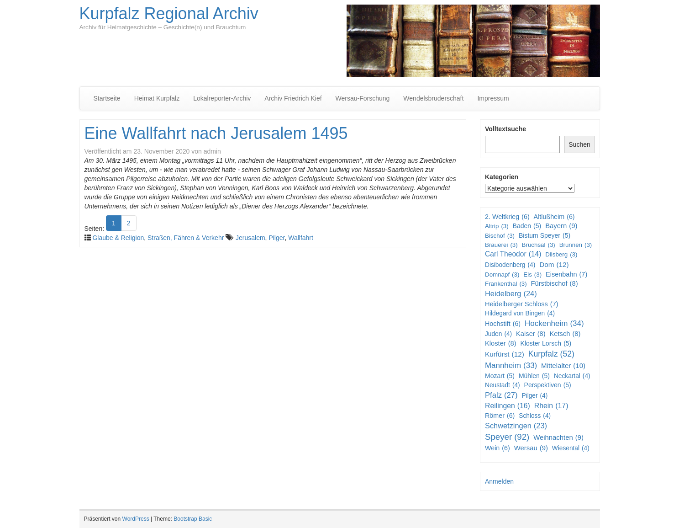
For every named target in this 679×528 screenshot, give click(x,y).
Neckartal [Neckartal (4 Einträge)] (572, 376)
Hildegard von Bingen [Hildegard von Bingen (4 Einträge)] (520, 313)
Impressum (493, 98)
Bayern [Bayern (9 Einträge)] (561, 226)
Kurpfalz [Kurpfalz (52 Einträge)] (551, 354)
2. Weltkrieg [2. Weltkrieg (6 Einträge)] (507, 216)
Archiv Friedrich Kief (292, 98)
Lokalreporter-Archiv (222, 98)
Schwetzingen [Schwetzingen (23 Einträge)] (516, 426)
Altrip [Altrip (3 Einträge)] (497, 226)
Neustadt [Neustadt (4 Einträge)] (502, 385)
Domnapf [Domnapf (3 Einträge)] (502, 274)
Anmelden (499, 481)
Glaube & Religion (118, 237)
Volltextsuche (505, 129)
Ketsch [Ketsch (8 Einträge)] (565, 334)
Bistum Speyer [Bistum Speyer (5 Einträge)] (544, 235)
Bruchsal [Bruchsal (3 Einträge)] (538, 244)
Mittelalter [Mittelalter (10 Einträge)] (563, 365)
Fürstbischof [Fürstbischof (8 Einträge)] (554, 283)
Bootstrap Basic (193, 519)
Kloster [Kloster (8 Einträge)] (500, 343)
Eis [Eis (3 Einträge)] (532, 274)
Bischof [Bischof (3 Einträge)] (500, 235)
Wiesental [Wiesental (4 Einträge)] (571, 448)
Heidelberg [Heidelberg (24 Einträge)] (511, 293)
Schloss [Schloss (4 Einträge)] (535, 416)
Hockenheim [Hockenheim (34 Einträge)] (554, 323)
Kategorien (501, 177)
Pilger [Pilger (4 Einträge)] (534, 395)
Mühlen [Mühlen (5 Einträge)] (534, 375)
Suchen (579, 144)
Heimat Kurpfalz (157, 98)
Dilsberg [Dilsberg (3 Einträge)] (561, 254)
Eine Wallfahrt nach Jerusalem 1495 (216, 133)
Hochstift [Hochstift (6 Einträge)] (503, 323)
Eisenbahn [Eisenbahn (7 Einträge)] (566, 274)
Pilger (276, 237)
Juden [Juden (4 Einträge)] (498, 334)
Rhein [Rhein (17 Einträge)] (551, 406)
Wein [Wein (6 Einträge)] (497, 448)
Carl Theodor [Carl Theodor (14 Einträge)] (513, 254)
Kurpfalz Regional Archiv (168, 13)
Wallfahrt (300, 237)
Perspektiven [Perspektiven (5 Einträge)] (547, 384)
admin (212, 151)
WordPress (135, 519)
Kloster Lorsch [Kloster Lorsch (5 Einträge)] (546, 343)
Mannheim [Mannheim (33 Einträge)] (511, 365)
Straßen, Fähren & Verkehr (185, 237)
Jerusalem (250, 237)
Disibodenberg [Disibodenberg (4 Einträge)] (510, 265)
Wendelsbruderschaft (433, 98)
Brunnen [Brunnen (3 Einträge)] (575, 244)
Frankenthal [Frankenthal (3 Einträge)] (506, 283)
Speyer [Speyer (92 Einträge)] (507, 437)
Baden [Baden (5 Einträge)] (527, 225)
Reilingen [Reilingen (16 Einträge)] (507, 406)
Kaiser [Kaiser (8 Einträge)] (531, 334)
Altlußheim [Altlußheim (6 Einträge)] (554, 216)
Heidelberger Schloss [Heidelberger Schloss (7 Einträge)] (521, 304)
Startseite (107, 98)
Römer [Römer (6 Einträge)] (500, 415)
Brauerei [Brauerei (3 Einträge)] (501, 244)
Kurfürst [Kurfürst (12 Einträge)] (504, 354)
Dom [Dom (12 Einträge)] (554, 265)
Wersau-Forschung (363, 98)
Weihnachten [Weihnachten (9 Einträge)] (558, 438)
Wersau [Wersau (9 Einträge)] (531, 448)
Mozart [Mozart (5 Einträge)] (500, 375)
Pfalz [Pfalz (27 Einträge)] (501, 395)
